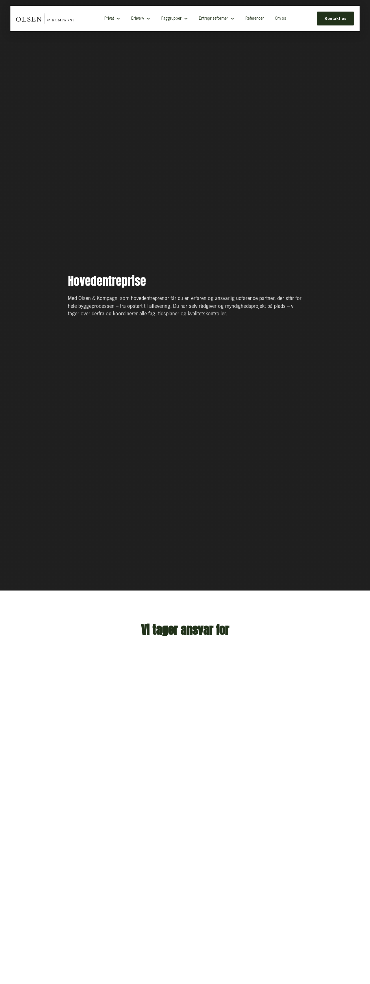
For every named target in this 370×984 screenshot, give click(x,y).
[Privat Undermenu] (118, 18)
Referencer (254, 18)
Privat (109, 18)
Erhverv (137, 18)
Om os (280, 18)
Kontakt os (335, 18)
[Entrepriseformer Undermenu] (232, 18)
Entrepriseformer (213, 18)
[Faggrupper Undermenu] (186, 18)
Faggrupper (171, 18)
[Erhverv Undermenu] (148, 18)
